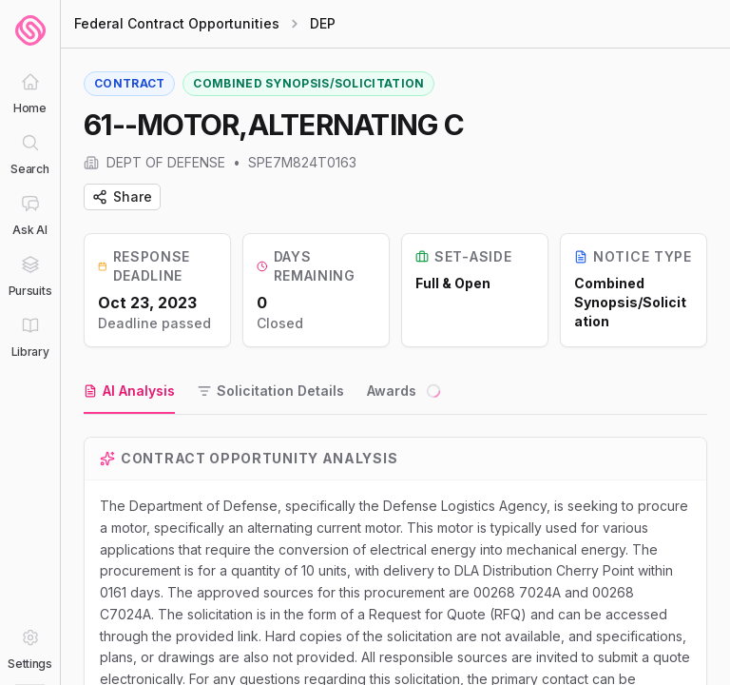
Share (122, 196)
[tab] (129, 392)
